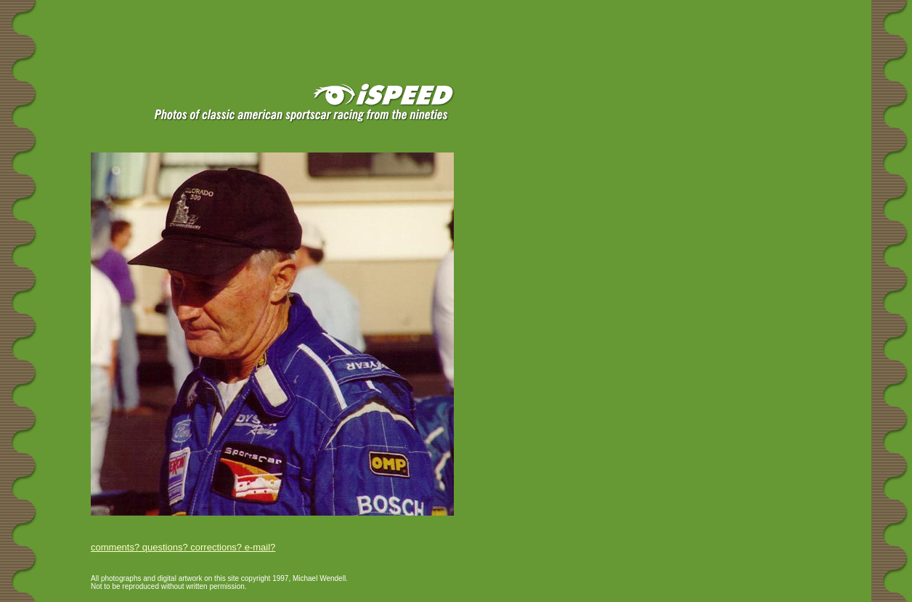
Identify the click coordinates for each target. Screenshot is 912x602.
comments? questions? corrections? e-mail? (183, 547)
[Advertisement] (173, 23)
